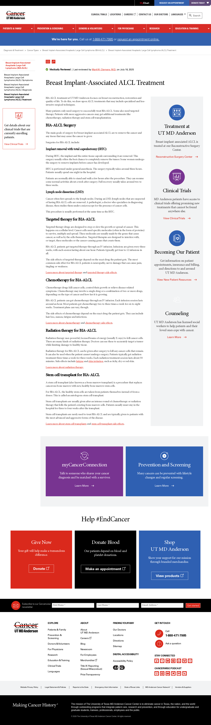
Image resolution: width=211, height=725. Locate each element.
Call (182, 633)
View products (170, 576)
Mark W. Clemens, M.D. (104, 69)
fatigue (79, 361)
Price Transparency (90, 674)
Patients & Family (12, 28)
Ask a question (171, 645)
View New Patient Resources (177, 279)
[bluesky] (184, 661)
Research (154, 28)
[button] (48, 61)
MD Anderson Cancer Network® (157, 687)
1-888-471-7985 (103, 39)
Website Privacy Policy (29, 687)
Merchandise (88, 660)
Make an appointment (105, 569)
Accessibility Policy (123, 661)
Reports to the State (81, 687)
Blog (82, 643)
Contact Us (145, 14)
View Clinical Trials (13, 144)
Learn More (177, 337)
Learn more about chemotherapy (63, 323)
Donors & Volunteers (90, 28)
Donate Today (200, 3)
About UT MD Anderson (89, 631)
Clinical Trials (99, 14)
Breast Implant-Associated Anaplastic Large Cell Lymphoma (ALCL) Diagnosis (18, 87)
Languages (177, 14)
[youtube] (168, 661)
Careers (130, 14)
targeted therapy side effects (102, 272)
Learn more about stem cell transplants (66, 424)
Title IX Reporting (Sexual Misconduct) (91, 667)
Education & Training (187, 28)
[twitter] (162, 661)
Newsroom (86, 649)
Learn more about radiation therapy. (65, 367)
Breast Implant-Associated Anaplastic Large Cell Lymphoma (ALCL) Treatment (18, 97)
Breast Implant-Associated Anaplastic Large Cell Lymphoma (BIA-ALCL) (18, 65)
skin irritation (96, 361)
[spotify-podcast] (162, 673)
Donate (41, 568)
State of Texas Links (132, 687)
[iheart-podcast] (179, 673)
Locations (118, 635)
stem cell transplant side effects (108, 424)
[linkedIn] (179, 661)
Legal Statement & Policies (55, 687)
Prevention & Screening (50, 28)
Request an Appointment (171, 3)
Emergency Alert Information (106, 687)
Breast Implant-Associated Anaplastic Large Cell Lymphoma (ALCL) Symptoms (18, 77)
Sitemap (117, 646)
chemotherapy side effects (99, 323)
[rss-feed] (184, 673)
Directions (118, 640)
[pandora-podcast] (173, 673)
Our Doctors (161, 14)
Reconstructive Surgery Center (177, 156)
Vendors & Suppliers (183, 687)
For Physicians (126, 28)
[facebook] (156, 661)
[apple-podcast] (156, 673)
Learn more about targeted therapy (64, 272)
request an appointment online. (138, 39)
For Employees (88, 654)
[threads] (190, 661)
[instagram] (173, 661)
